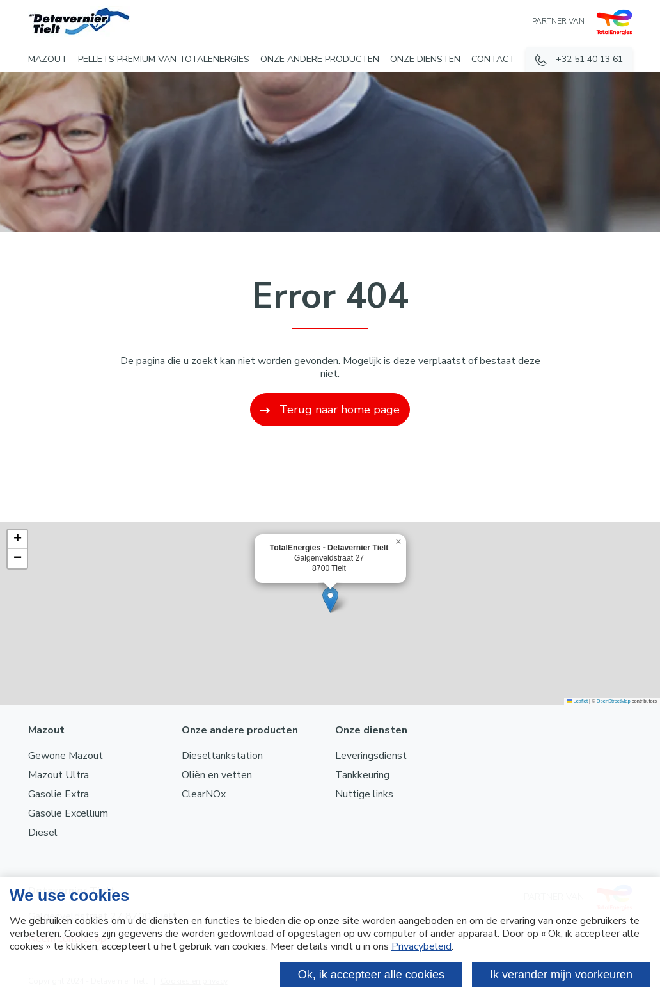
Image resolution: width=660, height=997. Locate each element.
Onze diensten (425, 59)
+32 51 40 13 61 (589, 59)
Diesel (43, 833)
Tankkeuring (362, 775)
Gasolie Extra (58, 794)
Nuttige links (364, 794)
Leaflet (577, 701)
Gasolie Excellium (68, 813)
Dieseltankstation (222, 756)
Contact (493, 59)
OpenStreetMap (614, 701)
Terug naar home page (330, 409)
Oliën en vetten (217, 775)
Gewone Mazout (65, 756)
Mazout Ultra (58, 775)
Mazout (47, 59)
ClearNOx (204, 794)
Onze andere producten (319, 59)
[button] (330, 600)
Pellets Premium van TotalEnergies (163, 59)
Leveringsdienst (371, 756)
